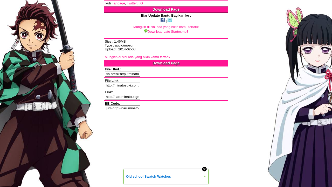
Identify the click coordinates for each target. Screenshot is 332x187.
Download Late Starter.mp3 (166, 32)
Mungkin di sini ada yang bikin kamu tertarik (166, 27)
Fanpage (118, 3)
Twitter (132, 3)
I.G (141, 3)
